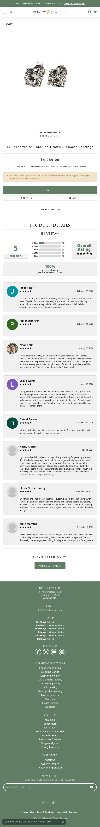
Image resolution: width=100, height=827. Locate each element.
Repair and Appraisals (50, 767)
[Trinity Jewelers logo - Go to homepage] (50, 12)
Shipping (26, 198)
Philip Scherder (29, 320)
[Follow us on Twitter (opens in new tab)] (46, 652)
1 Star (35, 256)
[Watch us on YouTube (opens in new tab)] (54, 652)
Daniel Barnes (28, 419)
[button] (11, 12)
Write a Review (50, 565)
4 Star (35, 246)
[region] (50, 82)
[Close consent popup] (63, 822)
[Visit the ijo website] (45, 802)
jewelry (9, 24)
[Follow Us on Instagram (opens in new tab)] (62, 652)
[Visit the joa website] (55, 802)
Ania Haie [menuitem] (50, 719)
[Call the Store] (50, 598)
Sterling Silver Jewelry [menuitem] (50, 691)
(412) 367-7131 (50, 135)
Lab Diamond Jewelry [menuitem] (50, 679)
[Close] (96, 3)
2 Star (35, 252)
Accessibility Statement (68, 812)
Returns (74, 198)
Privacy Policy (28, 812)
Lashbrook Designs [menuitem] (50, 739)
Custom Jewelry (50, 763)
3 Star (35, 249)
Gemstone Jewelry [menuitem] (50, 683)
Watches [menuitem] (50, 699)
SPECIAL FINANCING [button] (74, 3)
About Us (50, 759)
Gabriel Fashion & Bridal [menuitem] (50, 731)
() (63, 243)
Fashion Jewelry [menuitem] (50, 695)
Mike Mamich (28, 524)
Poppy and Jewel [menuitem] (50, 743)
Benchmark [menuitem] (50, 723)
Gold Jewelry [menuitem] (50, 687)
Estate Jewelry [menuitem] (50, 702)
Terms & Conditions (45, 812)
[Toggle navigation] (5, 12)
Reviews (50, 234)
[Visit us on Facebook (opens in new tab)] (38, 652)
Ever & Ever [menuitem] (49, 727)
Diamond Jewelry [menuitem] (50, 675)
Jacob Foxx (26, 287)
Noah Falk (26, 345)
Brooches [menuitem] (50, 706)
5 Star (35, 243)
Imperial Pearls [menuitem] (50, 735)
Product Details (50, 225)
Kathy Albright (29, 446)
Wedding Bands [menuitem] (50, 671)
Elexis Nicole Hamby (33, 488)
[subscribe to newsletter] (91, 787)
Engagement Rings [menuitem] (50, 667)
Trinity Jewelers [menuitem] (50, 747)
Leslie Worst (27, 381)
